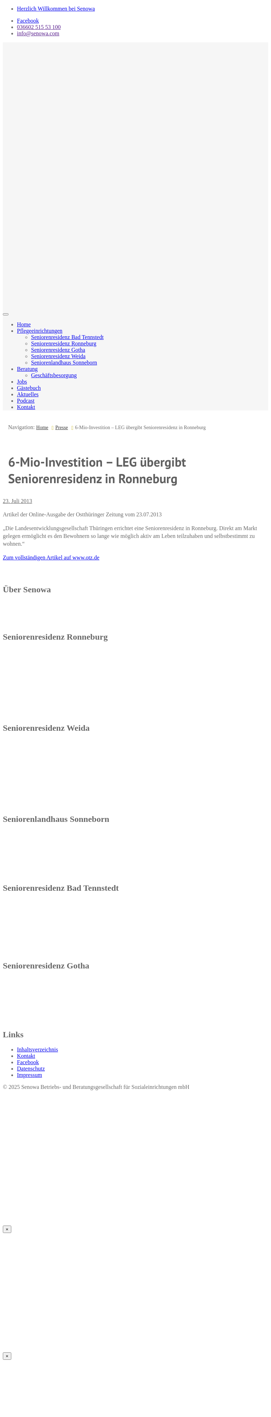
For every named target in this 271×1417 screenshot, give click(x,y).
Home (24, 324)
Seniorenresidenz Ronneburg (63, 343)
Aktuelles (27, 394)
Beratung (27, 369)
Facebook (28, 21)
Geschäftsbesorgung (54, 375)
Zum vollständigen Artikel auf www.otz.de (51, 558)
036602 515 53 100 (39, 27)
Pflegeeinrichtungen (39, 331)
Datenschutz (31, 1069)
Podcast (26, 401)
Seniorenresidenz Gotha (58, 350)
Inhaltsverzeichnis (37, 1050)
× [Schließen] (7, 1229)
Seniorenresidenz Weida (58, 356)
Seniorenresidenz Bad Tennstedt (67, 337)
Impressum (29, 1075)
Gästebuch (29, 388)
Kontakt (26, 407)
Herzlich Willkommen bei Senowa (56, 9)
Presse (61, 427)
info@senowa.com (38, 33)
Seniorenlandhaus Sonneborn (64, 363)
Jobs (22, 382)
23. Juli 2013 (17, 501)
